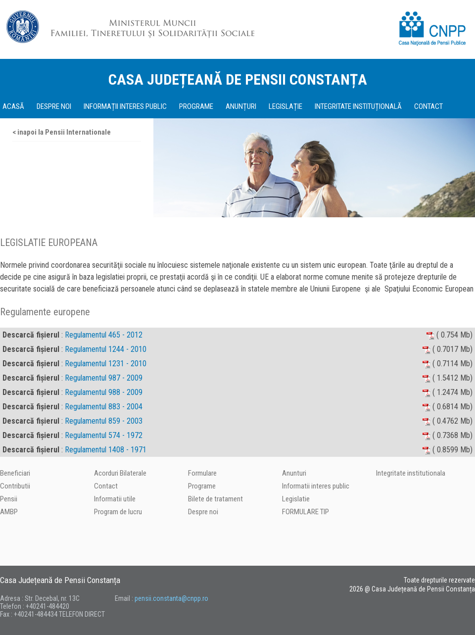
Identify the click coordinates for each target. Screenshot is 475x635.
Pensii (8, 498)
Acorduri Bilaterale (120, 473)
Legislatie (296, 498)
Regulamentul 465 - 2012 (103, 335)
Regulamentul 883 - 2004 (103, 406)
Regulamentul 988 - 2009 (103, 392)
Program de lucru (118, 511)
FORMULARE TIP (305, 511)
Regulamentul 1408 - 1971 (105, 449)
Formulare (202, 473)
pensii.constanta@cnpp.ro (171, 598)
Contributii (15, 486)
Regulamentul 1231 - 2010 (105, 363)
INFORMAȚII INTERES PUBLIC (125, 106)
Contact (106, 486)
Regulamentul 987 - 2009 (103, 378)
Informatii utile (115, 498)
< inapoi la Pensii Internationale (61, 132)
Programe (202, 486)
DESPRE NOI (54, 106)
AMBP (9, 511)
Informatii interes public (315, 486)
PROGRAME (196, 106)
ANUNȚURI (241, 106)
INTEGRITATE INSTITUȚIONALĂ (358, 106)
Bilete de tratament (215, 498)
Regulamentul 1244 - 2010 (105, 349)
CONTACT (428, 106)
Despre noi (203, 511)
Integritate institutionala (410, 473)
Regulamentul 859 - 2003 (103, 421)
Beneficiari (15, 473)
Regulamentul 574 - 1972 (103, 435)
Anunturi (294, 473)
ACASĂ (13, 106)
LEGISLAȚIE (285, 106)
